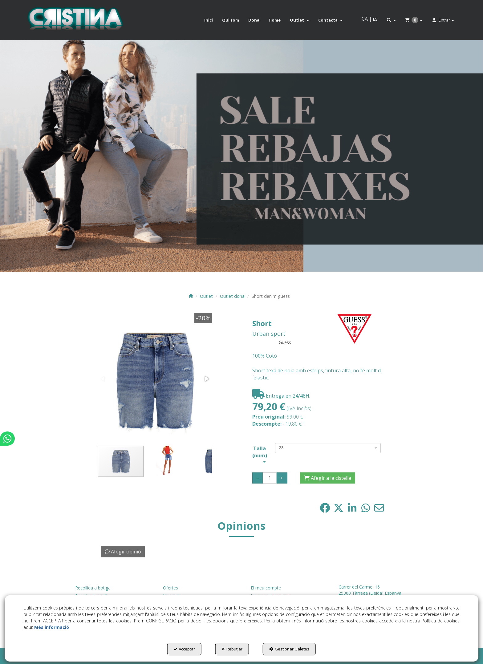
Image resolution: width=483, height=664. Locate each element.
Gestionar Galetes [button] (289, 649)
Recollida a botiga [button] (93, 588)
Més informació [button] (51, 627)
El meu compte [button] (266, 588)
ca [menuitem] (365, 18)
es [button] (375, 19)
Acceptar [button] (184, 649)
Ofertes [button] (170, 588)
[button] (75, 20)
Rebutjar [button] (232, 649)
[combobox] (328, 448)
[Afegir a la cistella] (327, 478)
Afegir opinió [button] (123, 551)
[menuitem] (208, 20)
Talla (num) (259, 455)
